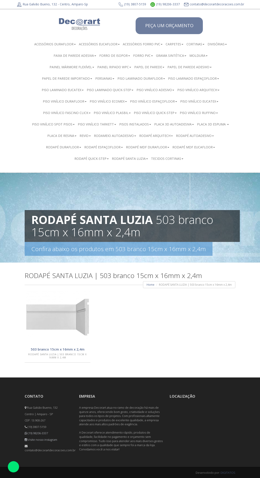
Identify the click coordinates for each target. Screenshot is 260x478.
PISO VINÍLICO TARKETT (97, 124)
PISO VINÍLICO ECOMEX (108, 101)
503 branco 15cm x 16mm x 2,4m (57, 349)
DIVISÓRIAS (217, 44)
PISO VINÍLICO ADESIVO (155, 90)
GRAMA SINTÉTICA (171, 55)
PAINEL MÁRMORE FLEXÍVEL (72, 67)
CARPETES (174, 44)
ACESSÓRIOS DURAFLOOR (55, 44)
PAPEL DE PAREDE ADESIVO (189, 67)
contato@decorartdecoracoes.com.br (214, 4)
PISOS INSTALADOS (135, 124)
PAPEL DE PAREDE (149, 67)
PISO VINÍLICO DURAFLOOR (65, 101)
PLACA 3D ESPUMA (213, 124)
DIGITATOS (228, 473)
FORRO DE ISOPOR (114, 55)
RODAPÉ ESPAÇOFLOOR (103, 147)
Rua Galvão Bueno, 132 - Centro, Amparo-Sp (52, 4)
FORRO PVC (143, 55)
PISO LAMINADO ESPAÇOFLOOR (193, 78)
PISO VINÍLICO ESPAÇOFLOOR (153, 101)
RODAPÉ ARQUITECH (156, 136)
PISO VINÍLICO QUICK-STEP (155, 113)
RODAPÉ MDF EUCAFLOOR (193, 147)
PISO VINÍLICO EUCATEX (199, 101)
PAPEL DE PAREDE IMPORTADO (67, 78)
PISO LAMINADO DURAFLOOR (141, 78)
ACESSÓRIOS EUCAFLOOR (99, 44)
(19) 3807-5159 (132, 4)
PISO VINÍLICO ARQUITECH (198, 90)
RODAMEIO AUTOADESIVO (115, 136)
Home (150, 285)
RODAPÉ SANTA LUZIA (130, 158)
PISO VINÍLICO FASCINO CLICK (67, 113)
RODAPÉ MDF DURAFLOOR (147, 147)
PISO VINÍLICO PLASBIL (112, 113)
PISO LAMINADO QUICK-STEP (110, 90)
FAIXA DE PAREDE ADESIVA (75, 55)
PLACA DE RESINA (61, 136)
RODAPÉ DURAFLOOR (63, 147)
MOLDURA (198, 55)
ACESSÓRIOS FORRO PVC (142, 44)
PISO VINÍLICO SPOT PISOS (53, 124)
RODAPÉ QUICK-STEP (91, 158)
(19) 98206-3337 (165, 4)
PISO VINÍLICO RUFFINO (199, 113)
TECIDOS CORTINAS (167, 158)
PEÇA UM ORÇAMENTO (169, 25)
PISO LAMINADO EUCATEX (63, 90)
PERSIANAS (104, 78)
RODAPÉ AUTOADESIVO (195, 136)
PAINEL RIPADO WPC (114, 67)
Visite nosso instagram (41, 440)
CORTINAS (195, 44)
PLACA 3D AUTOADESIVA (174, 124)
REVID (85, 136)
